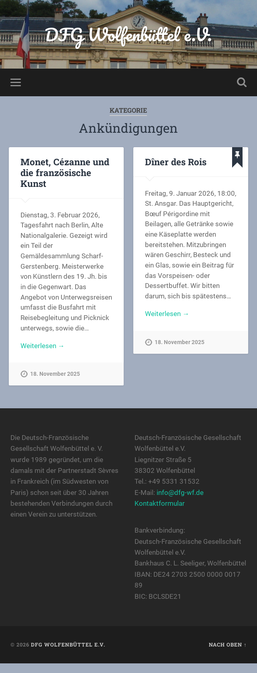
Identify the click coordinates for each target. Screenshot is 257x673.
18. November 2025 (55, 374)
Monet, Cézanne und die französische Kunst (64, 172)
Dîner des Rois (175, 162)
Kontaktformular (160, 503)
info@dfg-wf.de (180, 493)
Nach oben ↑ (228, 644)
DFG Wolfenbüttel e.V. (128, 34)
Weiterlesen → (42, 346)
